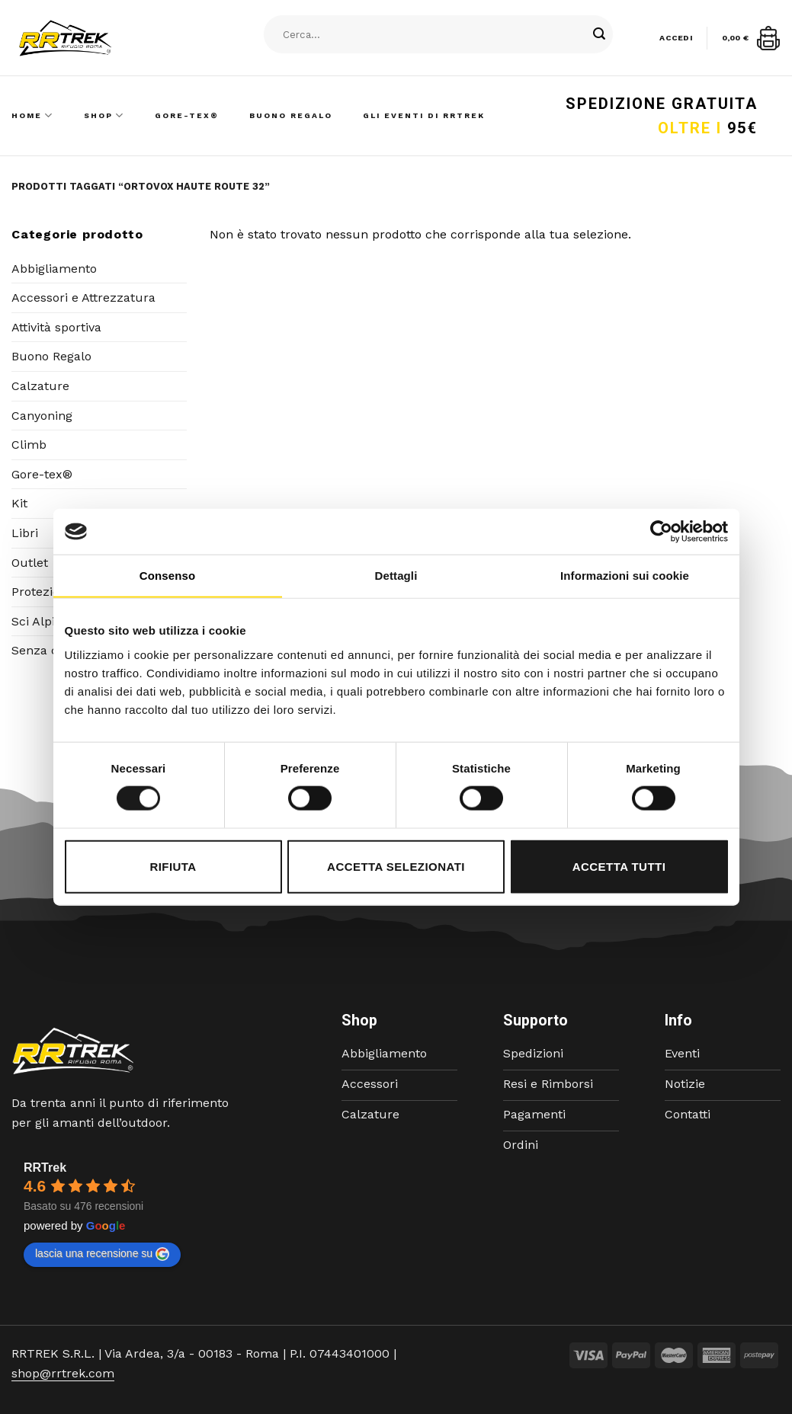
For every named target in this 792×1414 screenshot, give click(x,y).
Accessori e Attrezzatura (83, 297)
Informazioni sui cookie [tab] (624, 575)
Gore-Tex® (187, 115)
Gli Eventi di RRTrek (424, 115)
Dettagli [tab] (396, 575)
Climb (28, 444)
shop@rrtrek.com (62, 1373)
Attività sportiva (56, 327)
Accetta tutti (619, 865)
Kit (19, 503)
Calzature (40, 386)
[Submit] (599, 34)
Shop (104, 115)
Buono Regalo (290, 115)
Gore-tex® (41, 474)
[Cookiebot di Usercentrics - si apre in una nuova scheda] (661, 531)
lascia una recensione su (102, 1254)
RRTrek (45, 1167)
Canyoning (41, 415)
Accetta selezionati (396, 865)
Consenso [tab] (167, 575)
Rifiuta (172, 865)
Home (32, 115)
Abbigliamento (54, 268)
